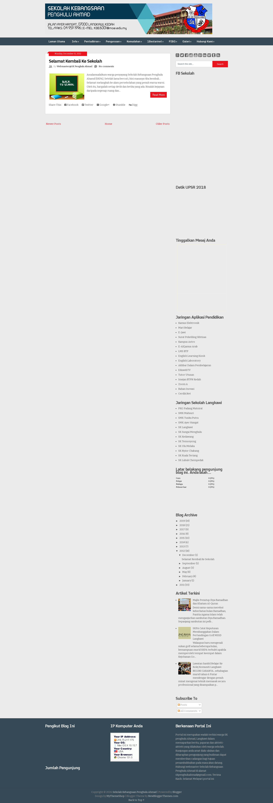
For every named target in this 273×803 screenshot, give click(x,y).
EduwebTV (184, 370)
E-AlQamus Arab (188, 346)
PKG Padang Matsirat (190, 408)
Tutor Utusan (186, 374)
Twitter (87, 104)
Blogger (177, 792)
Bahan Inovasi (186, 388)
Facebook (71, 104)
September (189, 563)
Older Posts (163, 123)
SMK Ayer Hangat (188, 422)
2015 (182, 538)
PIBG (173, 41)
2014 (182, 542)
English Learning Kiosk (191, 356)
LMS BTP (183, 351)
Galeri (187, 41)
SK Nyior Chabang (188, 450)
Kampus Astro (186, 341)
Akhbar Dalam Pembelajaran (194, 365)
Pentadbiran (92, 41)
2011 (182, 584)
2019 (182, 520)
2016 (182, 533)
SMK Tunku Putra (188, 417)
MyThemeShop (115, 796)
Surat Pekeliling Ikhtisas (192, 337)
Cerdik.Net (184, 393)
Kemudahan (135, 41)
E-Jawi (182, 332)
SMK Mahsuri (186, 413)
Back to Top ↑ (136, 800)
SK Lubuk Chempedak (190, 460)
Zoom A (183, 384)
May (184, 572)
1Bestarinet (155, 41)
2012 (182, 550)
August (186, 567)
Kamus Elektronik (188, 323)
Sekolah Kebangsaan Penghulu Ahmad (135, 792)
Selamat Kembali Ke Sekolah (75, 61)
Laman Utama (57, 41)
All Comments (187, 711)
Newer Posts (53, 123)
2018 (182, 525)
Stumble (119, 104)
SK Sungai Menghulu (190, 432)
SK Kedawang (186, 436)
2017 (182, 529)
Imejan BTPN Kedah (189, 379)
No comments (106, 66)
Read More (158, 95)
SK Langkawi (185, 427)
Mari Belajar (185, 327)
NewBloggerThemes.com (163, 796)
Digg (133, 104)
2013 (182, 546)
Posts (182, 704)
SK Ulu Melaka (186, 446)
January (186, 580)
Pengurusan (114, 41)
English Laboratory (189, 360)
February (187, 576)
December (188, 555)
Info (76, 41)
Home (108, 123)
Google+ (103, 104)
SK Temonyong (187, 441)
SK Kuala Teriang (188, 455)
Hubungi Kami (206, 41)
